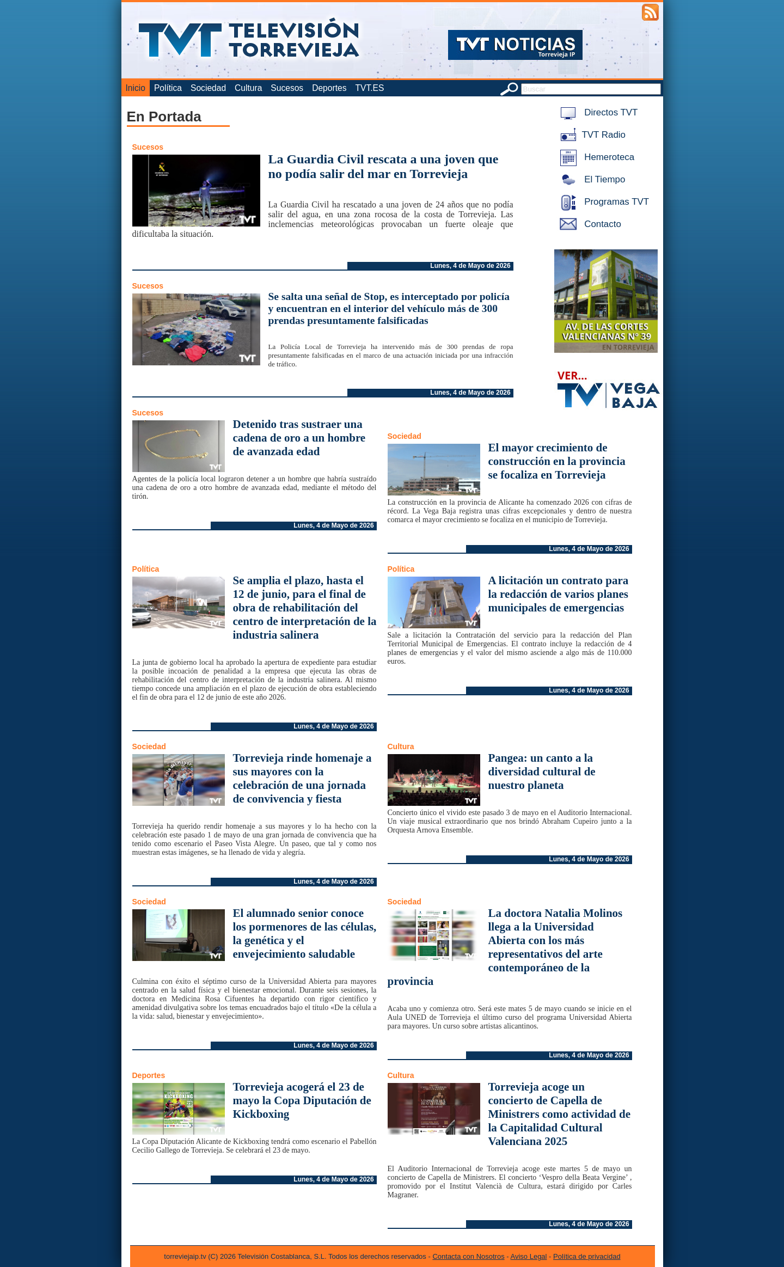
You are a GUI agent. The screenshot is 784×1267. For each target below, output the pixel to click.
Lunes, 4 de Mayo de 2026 (470, 266)
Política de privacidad (587, 1256)
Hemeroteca (595, 157)
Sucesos (287, 88)
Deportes (329, 88)
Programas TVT (603, 202)
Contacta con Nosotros (468, 1256)
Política (168, 88)
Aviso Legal (529, 1256)
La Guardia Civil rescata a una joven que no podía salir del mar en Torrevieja (383, 166)
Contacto (588, 224)
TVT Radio (591, 135)
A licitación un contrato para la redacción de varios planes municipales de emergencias (558, 594)
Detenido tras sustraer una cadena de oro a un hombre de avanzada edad (299, 438)
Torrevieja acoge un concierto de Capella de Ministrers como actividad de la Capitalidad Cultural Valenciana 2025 (559, 1114)
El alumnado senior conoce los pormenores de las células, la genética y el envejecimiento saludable (305, 933)
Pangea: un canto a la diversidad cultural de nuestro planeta (542, 771)
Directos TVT (597, 112)
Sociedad (208, 88)
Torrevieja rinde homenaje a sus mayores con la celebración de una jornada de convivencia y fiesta (302, 778)
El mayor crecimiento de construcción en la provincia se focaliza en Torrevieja (557, 461)
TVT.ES (369, 88)
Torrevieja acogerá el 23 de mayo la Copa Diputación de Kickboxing (302, 1100)
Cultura (248, 88)
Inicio (135, 88)
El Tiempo (591, 179)
